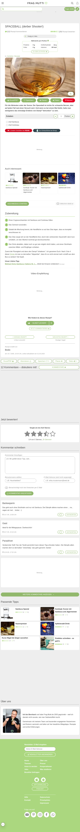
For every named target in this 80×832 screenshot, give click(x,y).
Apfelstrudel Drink (65, 188)
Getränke (10, 56)
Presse (43, 763)
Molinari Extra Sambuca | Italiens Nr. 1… (21, 264)
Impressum (44, 803)
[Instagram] (40, 815)
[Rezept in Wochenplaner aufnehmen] (59, 361)
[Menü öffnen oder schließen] (2, 3)
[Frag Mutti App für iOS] (36, 780)
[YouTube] (27, 815)
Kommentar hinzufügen (40, 464)
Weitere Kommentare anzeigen (40, 594)
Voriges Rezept (19, 337)
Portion (67, 116)
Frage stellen (69, 9)
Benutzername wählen (13, 477)
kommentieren (16, 32)
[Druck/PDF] (9, 361)
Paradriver (7, 540)
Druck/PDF (13, 100)
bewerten (62, 32)
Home (26, 760)
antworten (71, 514)
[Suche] (72, 3)
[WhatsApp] (53, 815)
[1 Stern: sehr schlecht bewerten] (27, 434)
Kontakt (27, 800)
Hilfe (26, 797)
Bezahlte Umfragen (31, 772)
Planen (43, 100)
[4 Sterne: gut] (46, 434)
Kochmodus (17, 204)
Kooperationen (46, 766)
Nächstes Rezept (60, 337)
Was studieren (45, 769)
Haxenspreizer (46, 188)
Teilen (56, 100)
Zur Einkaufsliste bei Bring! (46, 130)
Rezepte (17, 56)
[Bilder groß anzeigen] (71, 94)
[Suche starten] (2, 9)
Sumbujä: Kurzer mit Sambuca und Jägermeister (30, 190)
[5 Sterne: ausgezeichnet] (53, 434)
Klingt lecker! (40, 323)
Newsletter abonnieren (40, 754)
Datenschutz (45, 797)
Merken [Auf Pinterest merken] (68, 100)
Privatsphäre (45, 800)
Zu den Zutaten (40, 51)
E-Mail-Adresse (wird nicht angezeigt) (57, 477)
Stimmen (47, 440)
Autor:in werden (30, 766)
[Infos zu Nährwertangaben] (48, 40)
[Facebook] (46, 815)
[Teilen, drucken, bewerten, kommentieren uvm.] (3, 824)
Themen (27, 763)
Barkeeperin (8, 503)
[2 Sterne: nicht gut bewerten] (34, 434)
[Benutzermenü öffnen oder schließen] (77, 3)
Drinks (12, 254)
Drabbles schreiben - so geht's (64, 639)
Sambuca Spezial (11, 188)
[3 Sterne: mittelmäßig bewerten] (40, 434)
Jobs (26, 769)
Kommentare (59, 367)
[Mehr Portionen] (72, 116)
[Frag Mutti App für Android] (43, 780)
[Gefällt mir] (59, 514)
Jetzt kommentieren (40, 328)
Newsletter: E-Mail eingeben (35, 744)
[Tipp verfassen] (77, 9)
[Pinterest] (33, 815)
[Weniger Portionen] (56, 116)
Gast (4, 523)
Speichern (29, 100)
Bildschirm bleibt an (66, 204)
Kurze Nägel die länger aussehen (15, 638)
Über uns (43, 760)
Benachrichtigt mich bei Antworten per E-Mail (25, 487)
